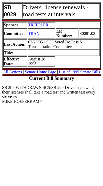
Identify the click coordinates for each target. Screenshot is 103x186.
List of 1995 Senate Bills (79, 72)
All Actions (12, 72)
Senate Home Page (40, 72)
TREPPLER (38, 25)
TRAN (33, 33)
